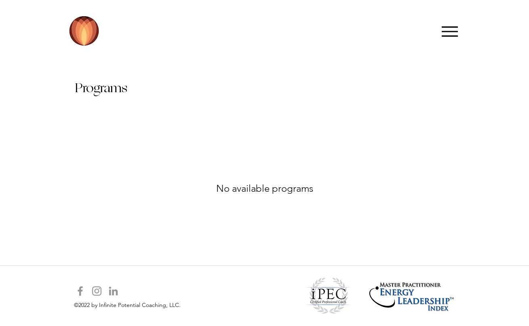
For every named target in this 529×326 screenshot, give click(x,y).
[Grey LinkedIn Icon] (113, 291)
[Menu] (450, 31)
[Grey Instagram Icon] (97, 291)
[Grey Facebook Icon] (80, 291)
